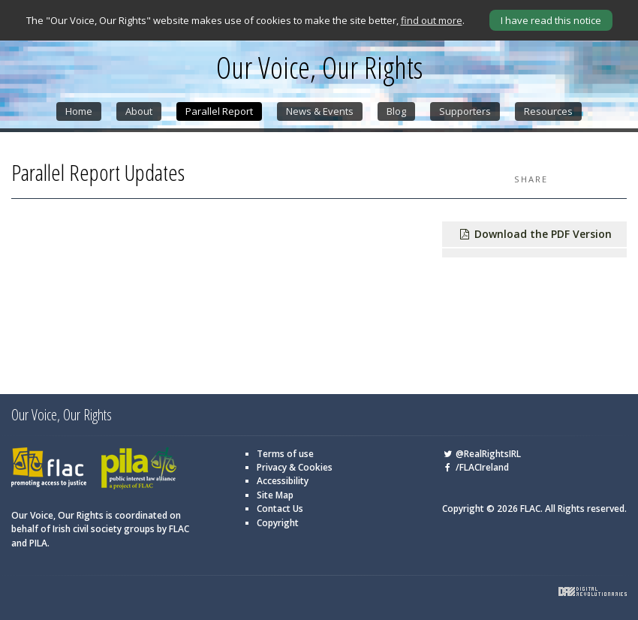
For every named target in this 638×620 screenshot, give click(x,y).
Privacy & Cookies (295, 467)
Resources (548, 111)
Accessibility (282, 480)
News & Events (320, 111)
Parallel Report (219, 111)
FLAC (48, 468)
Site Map (275, 495)
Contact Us (280, 508)
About (138, 111)
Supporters (465, 111)
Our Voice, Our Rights (319, 68)
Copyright (278, 522)
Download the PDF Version (535, 234)
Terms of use (285, 453)
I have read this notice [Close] (551, 20)
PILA (138, 468)
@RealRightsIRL (481, 453)
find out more (431, 20)
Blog (396, 111)
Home (78, 111)
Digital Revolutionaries (592, 591)
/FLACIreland (475, 467)
